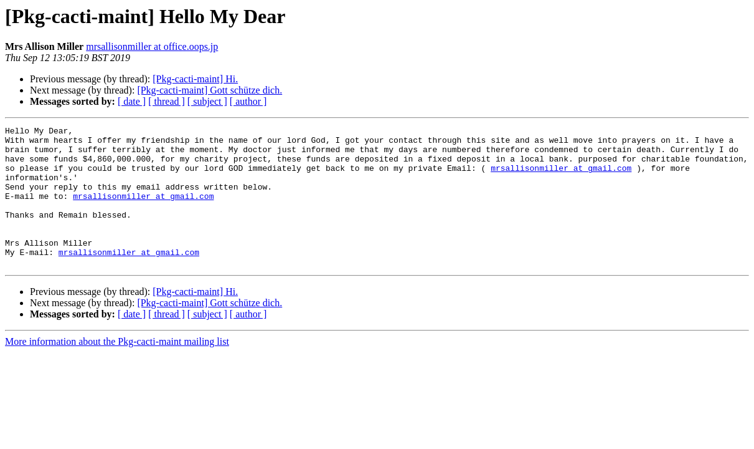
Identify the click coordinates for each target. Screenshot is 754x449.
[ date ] (132, 101)
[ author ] (248, 101)
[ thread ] (166, 101)
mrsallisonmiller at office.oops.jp (152, 46)
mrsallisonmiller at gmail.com (561, 177)
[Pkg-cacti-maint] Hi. (195, 79)
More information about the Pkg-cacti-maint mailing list (117, 369)
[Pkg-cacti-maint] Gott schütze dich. (209, 90)
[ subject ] (207, 101)
